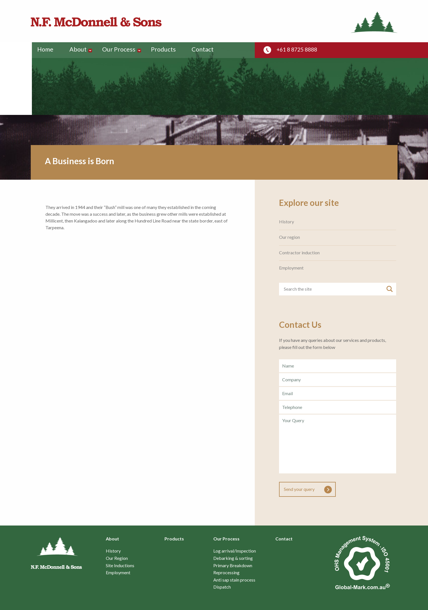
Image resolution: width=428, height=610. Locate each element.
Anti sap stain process (234, 580)
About (80, 49)
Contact (206, 49)
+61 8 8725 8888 (298, 49)
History (286, 221)
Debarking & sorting (233, 558)
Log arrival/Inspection (234, 551)
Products (167, 49)
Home (46, 49)
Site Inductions (120, 565)
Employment (291, 268)
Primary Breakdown (232, 565)
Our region (289, 237)
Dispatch (222, 587)
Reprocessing (226, 572)
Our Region (117, 558)
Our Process (121, 49)
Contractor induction (299, 252)
